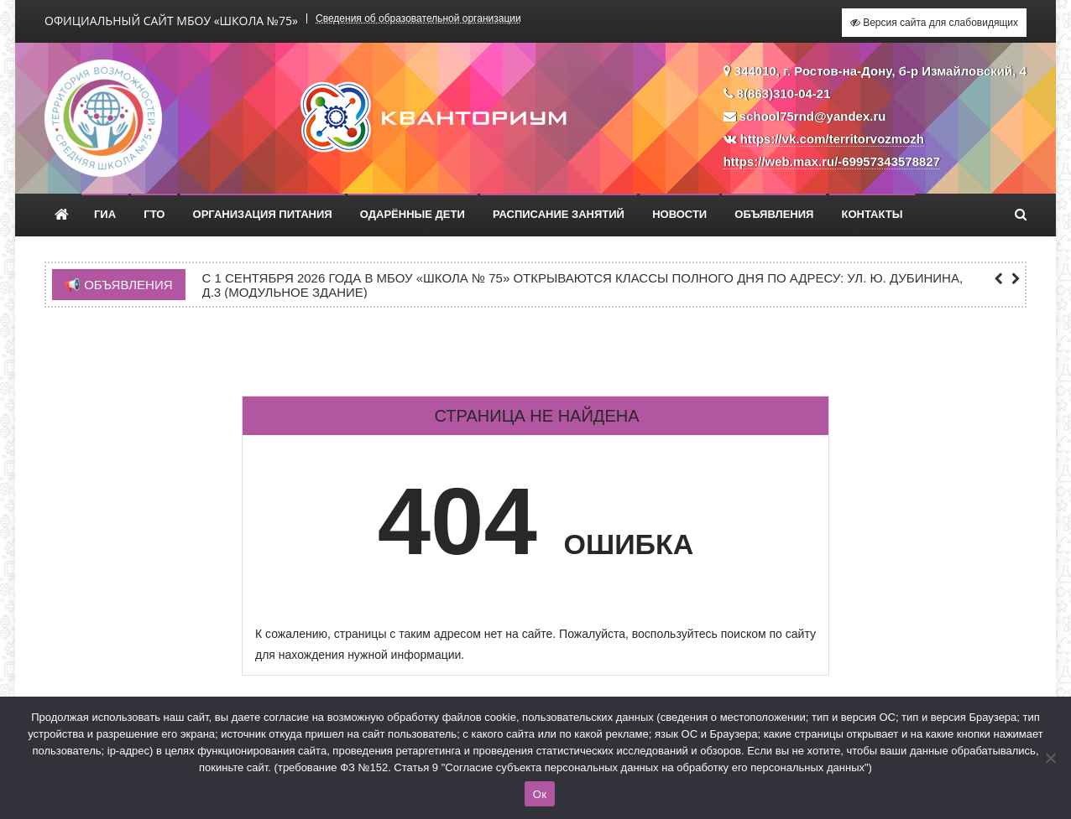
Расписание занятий (558, 214)
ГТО (154, 214)
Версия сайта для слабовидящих (934, 23)
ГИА (105, 214)
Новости (679, 214)
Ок (539, 794)
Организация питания (262, 214)
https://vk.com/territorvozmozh (832, 139)
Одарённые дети (412, 214)
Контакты (872, 214)
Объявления (773, 214)
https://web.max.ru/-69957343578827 (832, 161)
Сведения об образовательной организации (418, 18)
